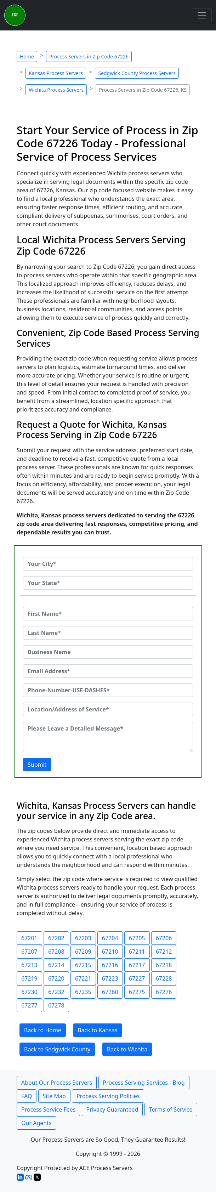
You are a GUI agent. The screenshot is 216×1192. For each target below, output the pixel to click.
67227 (137, 978)
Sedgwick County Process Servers (137, 73)
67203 (83, 938)
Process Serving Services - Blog (144, 1082)
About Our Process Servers (56, 1082)
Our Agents (36, 1123)
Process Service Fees (48, 1109)
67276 (164, 992)
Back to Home (42, 1030)
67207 (29, 951)
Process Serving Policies (108, 1096)
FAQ (26, 1096)
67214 (56, 965)
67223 (110, 978)
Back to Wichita (127, 1049)
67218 (164, 965)
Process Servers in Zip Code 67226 (89, 56)
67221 (83, 978)
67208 (56, 951)
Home (27, 56)
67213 (29, 965)
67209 (83, 951)
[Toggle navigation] (202, 15)
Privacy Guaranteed (112, 1109)
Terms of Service (171, 1109)
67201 (29, 938)
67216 (110, 965)
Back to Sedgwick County (57, 1049)
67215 (83, 965)
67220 (56, 978)
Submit (37, 764)
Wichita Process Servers (56, 89)
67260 (110, 992)
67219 (29, 978)
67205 (137, 938)
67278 (56, 1005)
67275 (137, 992)
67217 (137, 965)
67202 (56, 938)
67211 (137, 951)
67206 (164, 938)
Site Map (54, 1096)
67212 (164, 951)
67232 (56, 992)
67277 (29, 1005)
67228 (164, 978)
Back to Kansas (97, 1030)
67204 (110, 938)
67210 (110, 951)
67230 (29, 992)
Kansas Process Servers (56, 73)
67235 (83, 992)
